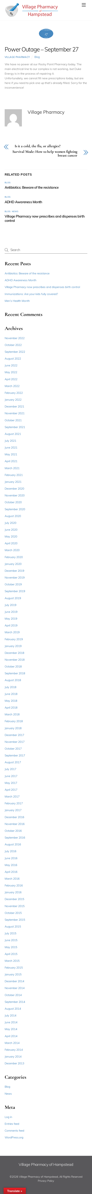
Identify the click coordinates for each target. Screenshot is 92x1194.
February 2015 (14, 967)
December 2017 (14, 735)
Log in (8, 1117)
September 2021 (15, 427)
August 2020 (13, 516)
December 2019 (14, 570)
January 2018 (13, 728)
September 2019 (15, 591)
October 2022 (13, 345)
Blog (37, 57)
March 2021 (12, 468)
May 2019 (11, 618)
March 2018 (12, 714)
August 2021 (13, 434)
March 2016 (12, 878)
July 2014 (10, 1015)
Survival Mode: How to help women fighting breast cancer (44, 153)
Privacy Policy (46, 1181)
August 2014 (13, 1008)
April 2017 (11, 789)
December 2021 (14, 406)
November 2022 (15, 338)
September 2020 (15, 509)
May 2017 (11, 783)
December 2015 (14, 899)
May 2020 (11, 536)
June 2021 (11, 447)
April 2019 (11, 625)
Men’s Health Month (17, 301)
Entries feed (12, 1123)
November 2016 (15, 824)
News (15, 211)
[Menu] (83, 4)
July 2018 (10, 687)
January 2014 (13, 1056)
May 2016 (11, 865)
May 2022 (11, 372)
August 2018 (13, 680)
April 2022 (11, 379)
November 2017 (15, 742)
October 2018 (13, 666)
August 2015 (13, 926)
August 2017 (13, 762)
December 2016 (14, 817)
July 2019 (10, 605)
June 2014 (11, 1022)
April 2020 (11, 543)
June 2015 (11, 940)
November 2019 (15, 577)
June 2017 (11, 776)
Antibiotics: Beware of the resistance (32, 187)
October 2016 (13, 830)
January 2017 (13, 810)
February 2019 (14, 639)
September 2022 (15, 351)
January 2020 (13, 564)
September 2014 (15, 1002)
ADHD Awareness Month (23, 202)
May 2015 (11, 947)
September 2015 (15, 919)
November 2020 (15, 495)
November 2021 (15, 413)
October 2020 (13, 502)
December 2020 (14, 488)
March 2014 (12, 1043)
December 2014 (14, 981)
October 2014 (13, 995)
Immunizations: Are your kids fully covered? (31, 294)
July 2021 (10, 440)
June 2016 (11, 858)
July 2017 (10, 769)
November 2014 (15, 988)
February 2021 (14, 475)
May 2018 (11, 700)
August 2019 (13, 598)
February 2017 (14, 803)
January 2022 (13, 399)
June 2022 (11, 365)
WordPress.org (14, 1137)
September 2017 (15, 755)
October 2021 (13, 420)
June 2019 (11, 611)
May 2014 (11, 1029)
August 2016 (13, 844)
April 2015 (11, 954)
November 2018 (15, 659)
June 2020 (11, 529)
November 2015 (15, 906)
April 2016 (11, 872)
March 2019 (12, 632)
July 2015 (10, 933)
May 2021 (11, 454)
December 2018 (14, 653)
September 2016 (15, 837)
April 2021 (11, 461)
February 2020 (14, 557)
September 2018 (15, 673)
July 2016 (10, 851)
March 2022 (12, 386)
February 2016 (14, 885)
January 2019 (13, 646)
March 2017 (12, 796)
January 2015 (13, 974)
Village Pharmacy (17, 57)
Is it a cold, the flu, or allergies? (37, 146)
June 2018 (11, 694)
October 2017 (13, 748)
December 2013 (14, 1063)
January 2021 (13, 481)
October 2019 (13, 584)
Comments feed (14, 1130)
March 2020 (12, 550)
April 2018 (11, 707)
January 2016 (13, 892)
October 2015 (13, 913)
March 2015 (12, 960)
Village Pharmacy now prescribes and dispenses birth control (42, 287)
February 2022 (14, 393)
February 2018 (14, 721)
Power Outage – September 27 (42, 49)
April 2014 (11, 1036)
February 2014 (14, 1049)
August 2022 (13, 358)
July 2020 (10, 523)
